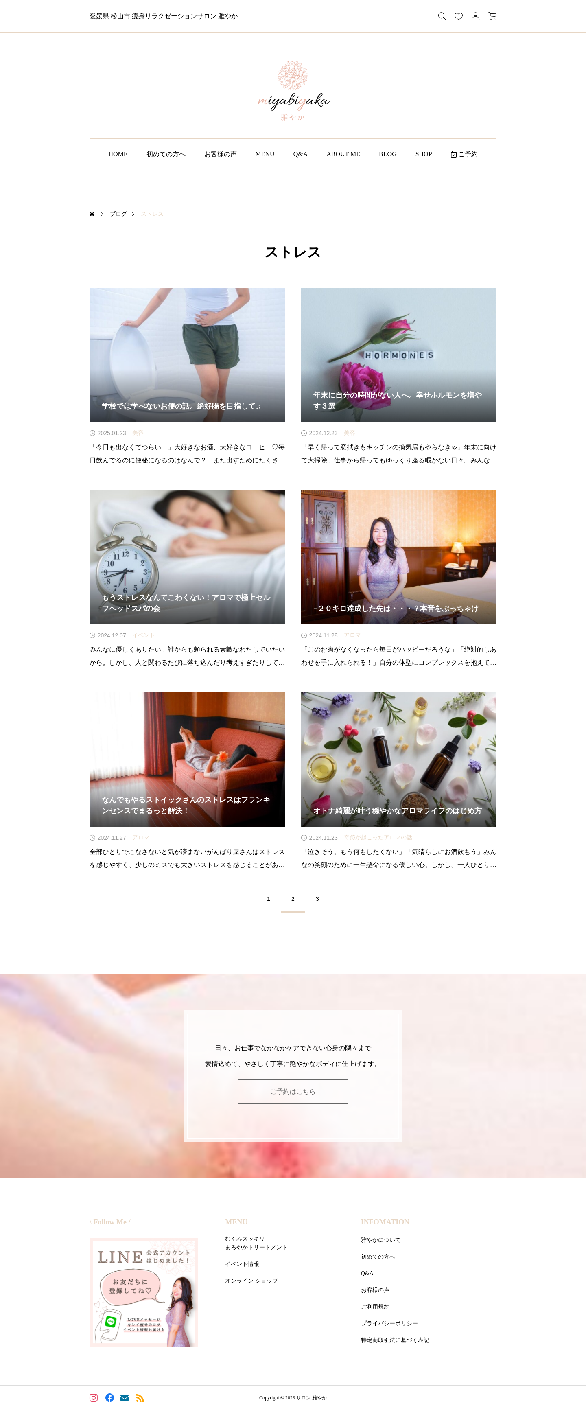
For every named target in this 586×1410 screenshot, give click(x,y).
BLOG (388, 154)
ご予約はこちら (293, 1091)
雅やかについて (381, 1240)
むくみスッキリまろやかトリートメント (256, 1243)
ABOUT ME (343, 154)
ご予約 (464, 154)
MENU (265, 154)
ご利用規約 (375, 1307)
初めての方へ (166, 154)
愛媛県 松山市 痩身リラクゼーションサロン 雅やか (164, 16)
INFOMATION (385, 1222)
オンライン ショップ (251, 1281)
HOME (117, 154)
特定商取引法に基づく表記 (395, 1340)
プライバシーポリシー (389, 1323)
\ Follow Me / (110, 1222)
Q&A (300, 154)
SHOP (423, 154)
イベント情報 (242, 1264)
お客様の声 (220, 154)
